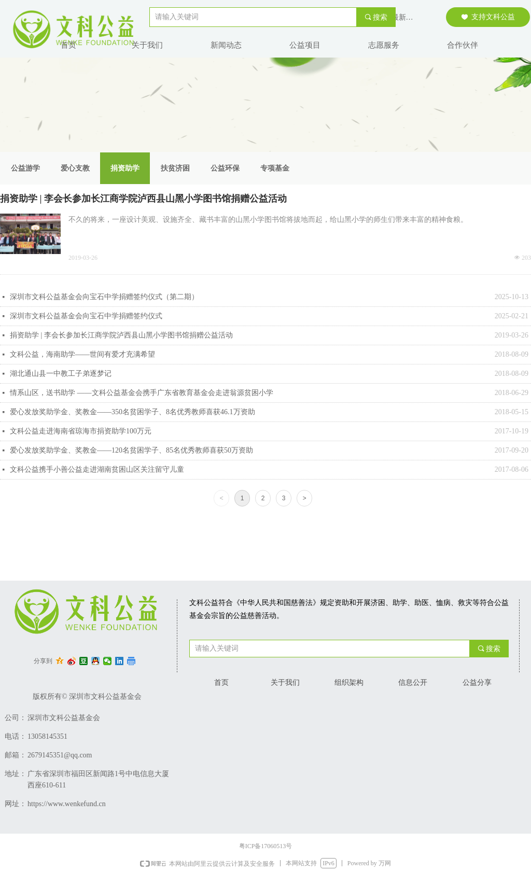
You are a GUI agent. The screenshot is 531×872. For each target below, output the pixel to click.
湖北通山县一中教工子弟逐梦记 (60, 373)
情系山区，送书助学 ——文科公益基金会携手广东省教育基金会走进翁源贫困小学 (141, 393)
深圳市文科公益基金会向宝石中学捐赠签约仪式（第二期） (104, 297)
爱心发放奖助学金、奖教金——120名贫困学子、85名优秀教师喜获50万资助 (131, 450)
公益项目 (304, 45)
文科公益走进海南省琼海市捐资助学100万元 (80, 431)
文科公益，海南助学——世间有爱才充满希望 (82, 354)
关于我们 (147, 45)
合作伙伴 (462, 45)
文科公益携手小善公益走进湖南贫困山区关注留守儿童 (97, 469)
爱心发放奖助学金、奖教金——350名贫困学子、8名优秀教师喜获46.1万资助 (132, 412)
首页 (68, 45)
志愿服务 (383, 45)
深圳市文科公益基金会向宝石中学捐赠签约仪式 (86, 316)
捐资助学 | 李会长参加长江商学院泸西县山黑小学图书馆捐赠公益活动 (143, 198)
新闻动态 (226, 45)
